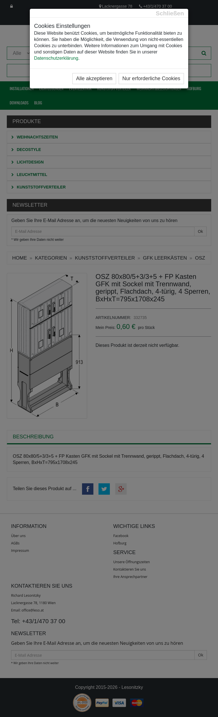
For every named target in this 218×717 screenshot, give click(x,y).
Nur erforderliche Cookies (151, 78)
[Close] (170, 13)
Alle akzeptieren (94, 78)
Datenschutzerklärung (56, 58)
